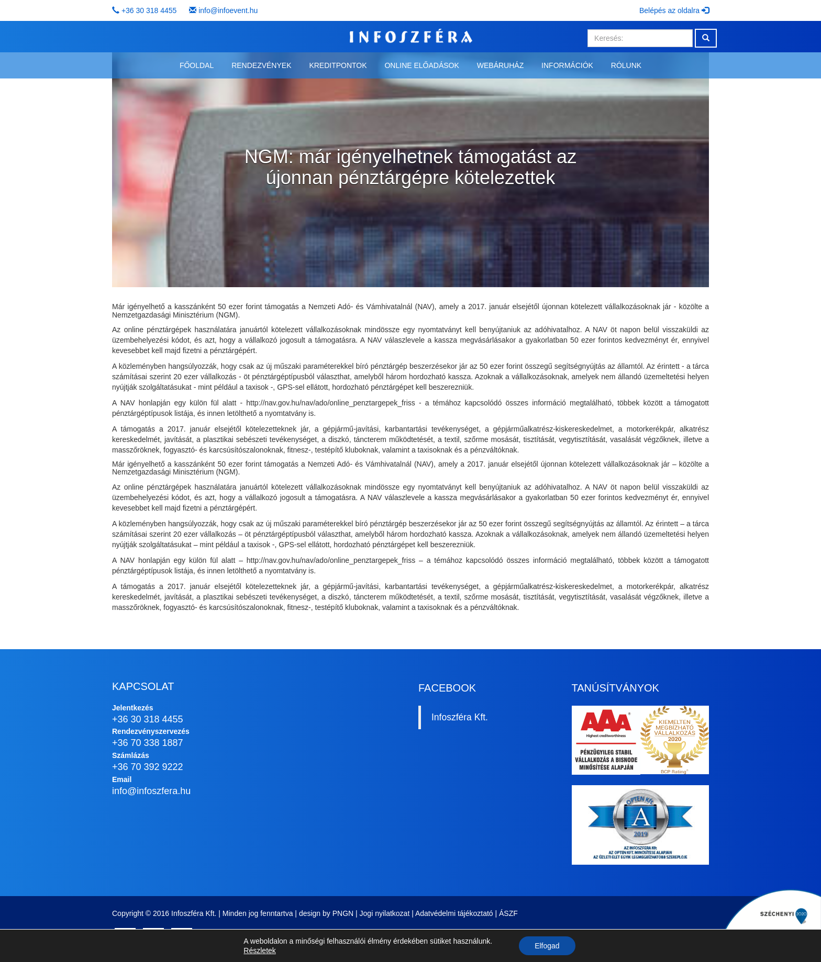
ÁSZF (508, 913)
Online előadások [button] (421, 65)
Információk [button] (567, 65)
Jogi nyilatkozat (385, 913)
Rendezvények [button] (261, 65)
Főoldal (197, 65)
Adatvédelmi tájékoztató (454, 913)
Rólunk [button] (626, 65)
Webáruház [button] (500, 65)
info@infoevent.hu (228, 10)
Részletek (259, 950)
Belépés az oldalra (674, 10)
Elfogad (547, 946)
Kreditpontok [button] (338, 65)
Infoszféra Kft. (459, 717)
